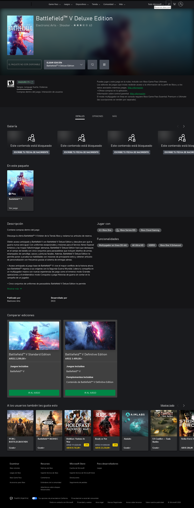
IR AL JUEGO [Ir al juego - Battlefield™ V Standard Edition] (34, 392)
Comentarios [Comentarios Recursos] (45, 478)
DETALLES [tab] (80, 116)
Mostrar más (14, 288)
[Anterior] (178, 126)
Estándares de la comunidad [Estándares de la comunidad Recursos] (51, 482)
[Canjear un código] (104, 64)
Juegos (67, 4)
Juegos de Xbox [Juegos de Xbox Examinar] (15, 473)
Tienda (95, 4)
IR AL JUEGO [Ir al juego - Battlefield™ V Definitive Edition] (90, 392)
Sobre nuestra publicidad (155, 502)
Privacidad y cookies (84, 502)
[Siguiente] (184, 126)
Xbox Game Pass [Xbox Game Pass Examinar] (16, 478)
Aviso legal (100, 502)
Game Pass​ (53, 4)
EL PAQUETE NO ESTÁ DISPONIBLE (24, 64)
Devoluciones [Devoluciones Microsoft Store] (74, 478)
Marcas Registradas (115, 502)
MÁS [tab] (114, 116)
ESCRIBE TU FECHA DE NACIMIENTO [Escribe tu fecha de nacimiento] (31, 152)
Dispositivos (81, 4)
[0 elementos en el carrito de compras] (174, 3)
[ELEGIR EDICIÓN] (64, 64)
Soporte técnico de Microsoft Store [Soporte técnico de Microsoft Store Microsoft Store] (82, 473)
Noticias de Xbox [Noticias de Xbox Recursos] (47, 468)
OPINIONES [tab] (97, 116)
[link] (20, 190)
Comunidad (108, 4)
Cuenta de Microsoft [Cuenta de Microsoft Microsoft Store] (77, 468)
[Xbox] (39, 4)
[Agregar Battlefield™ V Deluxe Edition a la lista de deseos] (92, 64)
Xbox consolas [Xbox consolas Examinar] (15, 468)
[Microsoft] (20, 4)
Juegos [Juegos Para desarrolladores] (99, 468)
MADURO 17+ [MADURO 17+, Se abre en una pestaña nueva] (25, 82)
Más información (135, 87)
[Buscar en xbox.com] (168, 3)
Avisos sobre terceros (134, 502)
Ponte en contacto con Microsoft (61, 502)
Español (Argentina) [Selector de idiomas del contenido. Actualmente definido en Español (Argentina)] (21, 498)
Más (121, 4)
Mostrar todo (167, 405)
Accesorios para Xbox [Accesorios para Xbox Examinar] (17, 482)
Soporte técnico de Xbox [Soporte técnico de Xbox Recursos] (49, 473)
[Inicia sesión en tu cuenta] (180, 4)
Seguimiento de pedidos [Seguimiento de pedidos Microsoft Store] (78, 482)
